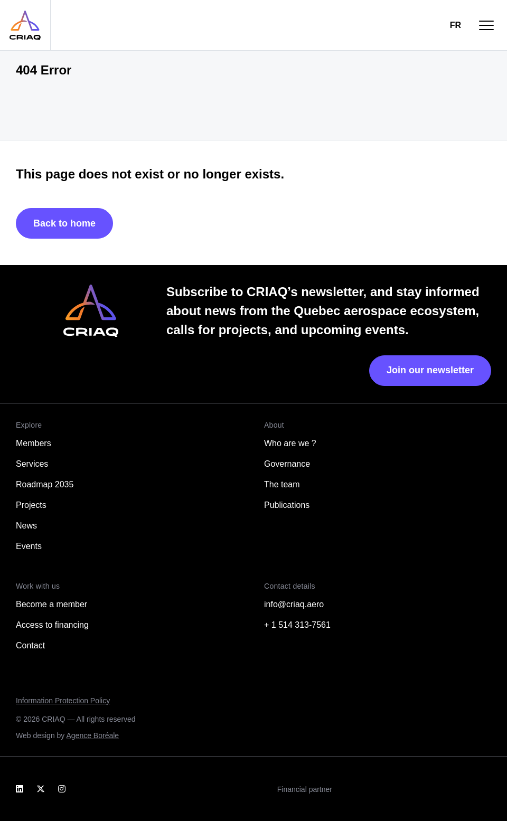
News (26, 525)
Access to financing (52, 624)
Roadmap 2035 (44, 484)
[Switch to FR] (455, 25)
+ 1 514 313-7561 (297, 624)
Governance (287, 463)
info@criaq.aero (294, 604)
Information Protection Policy (63, 700)
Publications (286, 505)
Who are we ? (290, 443)
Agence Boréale (92, 735)
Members (33, 443)
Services (32, 463)
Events (29, 546)
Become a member (51, 604)
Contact (30, 645)
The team (282, 484)
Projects (31, 505)
